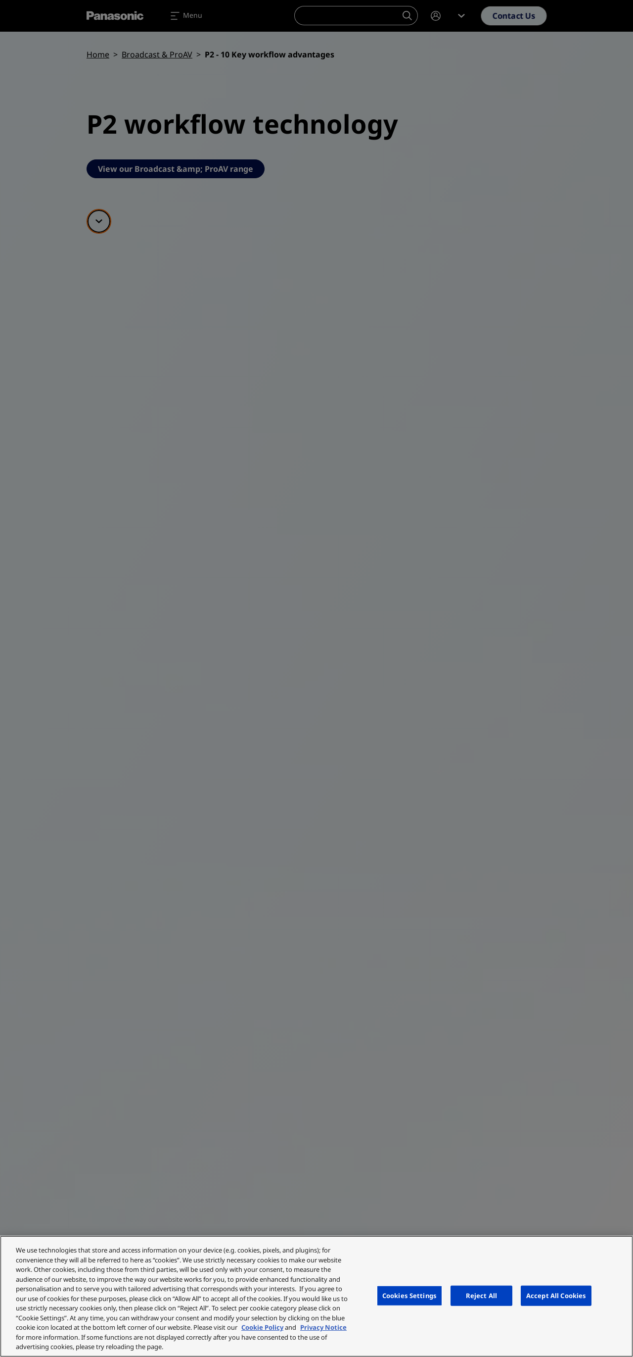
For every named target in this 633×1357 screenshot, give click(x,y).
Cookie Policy (262, 1327)
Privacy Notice (323, 1327)
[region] (316, 1296)
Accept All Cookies (556, 1295)
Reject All (481, 1295)
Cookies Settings (409, 1295)
